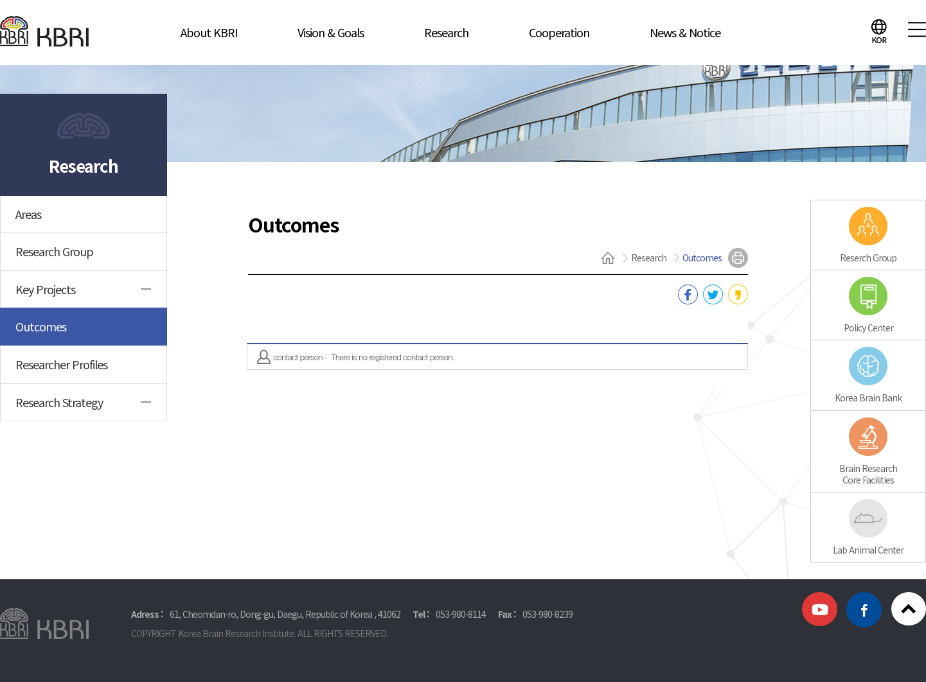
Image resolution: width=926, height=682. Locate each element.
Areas (28, 213)
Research (446, 32)
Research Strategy (59, 402)
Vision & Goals (331, 32)
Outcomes (40, 326)
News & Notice (685, 32)
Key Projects (45, 289)
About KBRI (209, 32)
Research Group (54, 251)
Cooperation (559, 32)
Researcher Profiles (61, 364)
